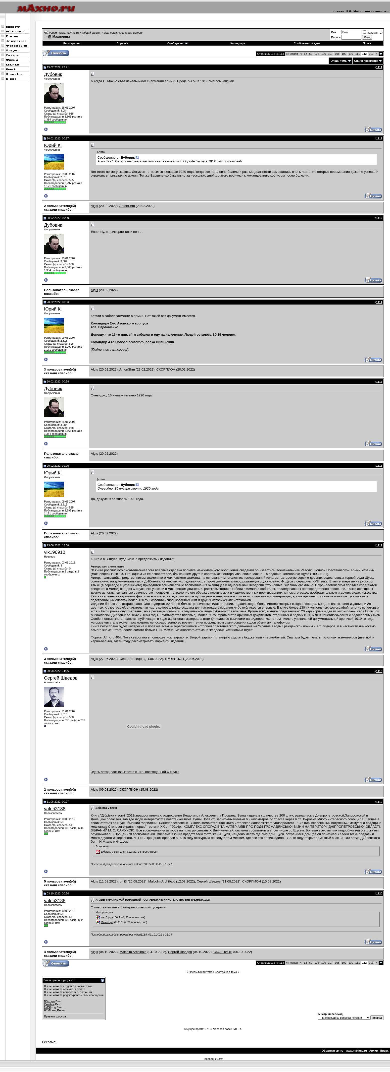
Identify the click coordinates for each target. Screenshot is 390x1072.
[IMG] (47, 1007)
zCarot (219, 1058)
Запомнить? (373, 32)
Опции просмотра (366, 60)
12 (305, 53)
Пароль (336, 37)
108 (337, 53)
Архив (373, 1050)
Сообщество (177, 43)
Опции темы (339, 60)
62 (310, 53)
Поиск (367, 43)
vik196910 (54, 552)
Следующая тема (226, 971)
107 (330, 53)
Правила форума (55, 1016)
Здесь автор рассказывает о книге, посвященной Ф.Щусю (143, 770)
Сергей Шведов (132, 659)
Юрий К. (53, 145)
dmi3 (123, 881)
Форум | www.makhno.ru (64, 32)
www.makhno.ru (356, 1050)
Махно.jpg (107, 922)
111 (357, 53)
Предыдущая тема (200, 971)
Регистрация (72, 43)
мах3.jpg (106, 917)
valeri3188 (54, 808)
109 (344, 53)
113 (371, 53)
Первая (292, 53)
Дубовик (53, 74)
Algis (94, 206)
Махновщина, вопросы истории (123, 32)
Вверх (384, 1050)
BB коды (49, 1001)
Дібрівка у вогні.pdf (113, 851)
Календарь (238, 43)
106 (323, 53)
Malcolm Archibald (161, 881)
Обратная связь (332, 1050)
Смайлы (49, 1004)
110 (350, 53)
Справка (122, 43)
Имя (333, 32)
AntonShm (127, 206)
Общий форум (91, 32)
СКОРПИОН (165, 369)
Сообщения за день (307, 43)
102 (316, 53)
